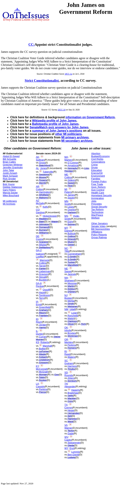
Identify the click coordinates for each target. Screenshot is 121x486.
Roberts (44, 342)
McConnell (41, 369)
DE (37, 236)
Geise (70, 244)
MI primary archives (75, 137)
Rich (83, 324)
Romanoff (44, 227)
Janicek (71, 274)
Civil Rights (97, 159)
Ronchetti (72, 315)
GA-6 (38, 283)
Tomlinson (44, 295)
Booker (43, 380)
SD (66, 372)
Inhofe (68, 330)
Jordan (42, 324)
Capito (68, 439)
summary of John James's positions (57, 130)
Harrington (44, 192)
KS (37, 342)
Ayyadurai (72, 165)
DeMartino (44, 247)
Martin (70, 286)
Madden (43, 218)
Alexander (70, 386)
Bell (69, 416)
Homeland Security (101, 195)
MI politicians (10, 201)
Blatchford (44, 165)
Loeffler (40, 256)
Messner (72, 283)
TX (66, 404)
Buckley (43, 279)
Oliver (70, 324)
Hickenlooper (50, 216)
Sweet (70, 183)
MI (66, 189)
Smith (68, 204)
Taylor (70, 430)
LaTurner (44, 351)
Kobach (43, 357)
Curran (42, 336)
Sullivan (40, 159)
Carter (42, 268)
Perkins (43, 389)
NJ (66, 295)
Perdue (40, 286)
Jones (43, 168)
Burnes (43, 230)
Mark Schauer (10, 175)
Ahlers (70, 378)
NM (66, 309)
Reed (67, 354)
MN (66, 201)
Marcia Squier (10, 192)
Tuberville (48, 171)
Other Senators (99, 223)
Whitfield (43, 194)
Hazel (42, 292)
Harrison (72, 366)
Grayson (43, 274)
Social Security (99, 206)
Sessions (44, 174)
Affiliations (96, 231)
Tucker (71, 262)
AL (37, 168)
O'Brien (71, 291)
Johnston (44, 224)
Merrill (42, 183)
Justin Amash (10, 173)
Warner (68, 427)
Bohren (71, 224)
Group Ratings (99, 237)
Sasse (68, 271)
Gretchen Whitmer (12, 164)
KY (37, 366)
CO (38, 209)
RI (66, 351)
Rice (69, 185)
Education (96, 170)
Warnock (44, 260)
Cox (56, 374)
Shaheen (69, 280)
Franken (43, 315)
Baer (41, 221)
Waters (71, 357)
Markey (69, 159)
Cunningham (74, 253)
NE (66, 268)
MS (66, 216)
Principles (96, 203)
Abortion (95, 153)
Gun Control (97, 189)
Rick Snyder (9, 178)
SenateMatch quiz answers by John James (59, 127)
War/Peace (97, 215)
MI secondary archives (76, 140)
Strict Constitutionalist (42, 80)
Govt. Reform (98, 187)
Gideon (71, 180)
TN (66, 383)
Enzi (72, 448)
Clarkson (72, 321)
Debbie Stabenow (12, 187)
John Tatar (8, 170)
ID (37, 319)
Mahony (43, 197)
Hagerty (75, 390)
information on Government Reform (90, 117)
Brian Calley (9, 161)
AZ (37, 200)
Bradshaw (72, 392)
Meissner (72, 306)
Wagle (42, 354)
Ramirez (71, 418)
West (70, 421)
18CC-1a (68, 74)
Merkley (69, 342)
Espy (70, 221)
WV (66, 437)
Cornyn (68, 407)
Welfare (95, 217)
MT (66, 227)
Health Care (97, 192)
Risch (39, 322)
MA (66, 157)
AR (37, 186)
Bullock (71, 233)
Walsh (54, 221)
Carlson (71, 212)
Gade (70, 433)
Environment (98, 175)
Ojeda (70, 445)
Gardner (40, 212)
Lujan (74, 312)
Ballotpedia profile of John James (55, 124)
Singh (70, 303)
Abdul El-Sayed (11, 156)
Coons (39, 239)
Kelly (45, 206)
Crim (70, 401)
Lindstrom (44, 359)
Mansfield (72, 265)
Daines (68, 230)
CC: (32, 44)
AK (37, 157)
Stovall (42, 277)
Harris (42, 327)
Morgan (43, 374)
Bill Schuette (9, 159)
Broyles (71, 333)
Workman (72, 336)
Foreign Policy (98, 181)
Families (95, 178)
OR (66, 339)
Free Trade (97, 184)
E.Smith (71, 256)
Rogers (43, 180)
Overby (71, 209)
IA (37, 301)
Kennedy (72, 168)
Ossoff (46, 289)
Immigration (97, 198)
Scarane (43, 241)
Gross (42, 162)
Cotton (39, 189)
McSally (40, 203)
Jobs (93, 201)
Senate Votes (98, 226)
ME (66, 174)
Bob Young (9, 184)
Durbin (39, 333)
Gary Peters (9, 189)
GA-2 (38, 250)
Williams (43, 232)
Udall (72, 309)
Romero (71, 347)
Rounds (69, 375)
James (71, 194)
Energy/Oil (97, 173)
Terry (41, 298)
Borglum (71, 380)
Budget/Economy (100, 156)
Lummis (75, 451)
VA (66, 425)
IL (37, 331)
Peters (68, 192)
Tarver (42, 265)
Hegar (70, 410)
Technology (97, 212)
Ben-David (73, 454)
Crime (94, 164)
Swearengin (73, 442)
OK (66, 327)
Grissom (43, 362)
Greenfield (44, 307)
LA (37, 383)
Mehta (70, 300)
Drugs (94, 167)
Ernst (38, 304)
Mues (70, 241)
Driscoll (71, 239)
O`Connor (72, 162)
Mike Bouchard (11, 195)
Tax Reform (97, 209)
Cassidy (40, 386)
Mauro (42, 312)
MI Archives (9, 203)
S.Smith (71, 259)
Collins (42, 263)
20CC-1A (61, 110)
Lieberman (44, 271)
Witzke (42, 244)
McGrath (43, 371)
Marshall (47, 345)
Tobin (42, 377)
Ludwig (71, 457)
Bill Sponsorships (100, 229)
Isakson (40, 253)
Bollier (42, 348)
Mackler (71, 398)
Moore (42, 177)
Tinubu (71, 369)
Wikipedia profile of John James (54, 120)
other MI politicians (68, 134)
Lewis (70, 206)
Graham (43, 310)
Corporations (98, 161)
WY (66, 448)
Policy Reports (99, 234)
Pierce (42, 392)
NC (66, 248)
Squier (71, 197)
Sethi (70, 395)
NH (66, 277)
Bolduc (71, 288)
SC (66, 360)
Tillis (67, 251)
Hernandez (73, 413)
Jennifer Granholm (13, 167)
